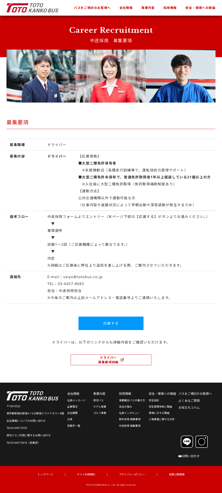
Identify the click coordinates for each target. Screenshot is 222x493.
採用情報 (170, 8)
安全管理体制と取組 (160, 406)
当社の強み (125, 406)
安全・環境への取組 (200, 8)
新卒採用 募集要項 (129, 419)
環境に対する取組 (159, 413)
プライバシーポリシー (132, 474)
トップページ (45, 474)
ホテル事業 (99, 406)
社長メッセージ (76, 400)
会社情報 (126, 8)
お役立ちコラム (189, 407)
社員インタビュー (129, 413)
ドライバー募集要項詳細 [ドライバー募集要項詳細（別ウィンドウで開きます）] (108, 359)
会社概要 (72, 413)
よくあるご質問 (189, 400)
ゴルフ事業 (99, 413)
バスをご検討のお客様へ (92, 8)
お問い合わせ (189, 456)
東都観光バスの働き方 (132, 400)
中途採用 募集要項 (129, 426)
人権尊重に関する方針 (162, 419)
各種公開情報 (176, 474)
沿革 (69, 419)
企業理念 (72, 406)
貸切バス (98, 400)
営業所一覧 (73, 426)
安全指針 (154, 400)
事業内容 (148, 8)
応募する (111, 323)
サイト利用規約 (86, 474)
